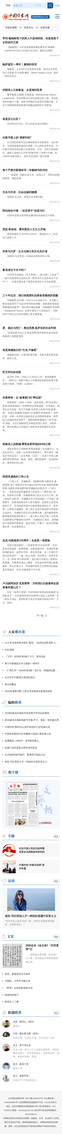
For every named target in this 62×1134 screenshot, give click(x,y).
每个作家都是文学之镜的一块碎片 (22, 663)
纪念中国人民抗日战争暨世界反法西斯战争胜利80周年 (32, 850)
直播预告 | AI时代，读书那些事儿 (22, 740)
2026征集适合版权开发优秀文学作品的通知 (27, 713)
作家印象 (45, 27)
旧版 (57, 5)
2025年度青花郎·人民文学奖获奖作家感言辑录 (28, 691)
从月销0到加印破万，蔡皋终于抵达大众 (25, 754)
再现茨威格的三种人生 (15, 476)
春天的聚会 (10, 684)
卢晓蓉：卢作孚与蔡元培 (17, 981)
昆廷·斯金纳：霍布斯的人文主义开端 (23, 229)
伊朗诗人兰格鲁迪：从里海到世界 (22, 90)
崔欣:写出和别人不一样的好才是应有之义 (26, 761)
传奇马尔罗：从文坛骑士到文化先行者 (24, 251)
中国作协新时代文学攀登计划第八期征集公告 (28, 733)
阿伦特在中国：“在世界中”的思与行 (23, 210)
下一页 (40, 615)
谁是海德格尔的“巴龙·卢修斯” (20, 350)
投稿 (8, 5)
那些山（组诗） (27, 1022)
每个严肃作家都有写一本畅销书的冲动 (24, 170)
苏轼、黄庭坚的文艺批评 (17, 974)
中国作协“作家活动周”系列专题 (31, 867)
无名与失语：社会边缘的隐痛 (19, 192)
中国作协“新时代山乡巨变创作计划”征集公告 (27, 727)
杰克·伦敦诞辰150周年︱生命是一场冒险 (26, 540)
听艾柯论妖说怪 (11, 372)
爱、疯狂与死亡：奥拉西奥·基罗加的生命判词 (29, 328)
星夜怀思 (24, 1076)
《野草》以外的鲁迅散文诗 (19, 988)
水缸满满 (9, 649)
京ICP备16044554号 (33, 1098)
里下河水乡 (25, 1045)
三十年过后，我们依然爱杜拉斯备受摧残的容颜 (30, 295)
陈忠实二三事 (12, 1001)
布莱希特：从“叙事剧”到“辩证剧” (22, 397)
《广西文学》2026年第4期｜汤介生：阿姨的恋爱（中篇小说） (32, 670)
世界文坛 (28, 27)
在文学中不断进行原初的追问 (20, 677)
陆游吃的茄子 (12, 995)
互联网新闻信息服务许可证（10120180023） (38, 1102)
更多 (56, 836)
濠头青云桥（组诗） (29, 1033)
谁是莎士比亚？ (11, 119)
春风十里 (24, 1064)
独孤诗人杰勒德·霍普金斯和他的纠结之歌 (26, 444)
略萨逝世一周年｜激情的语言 (19, 64)
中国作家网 (11, 27)
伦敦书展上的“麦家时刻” (17, 137)
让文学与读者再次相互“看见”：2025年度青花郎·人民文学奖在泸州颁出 (32, 642)
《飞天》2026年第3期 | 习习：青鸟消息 (25, 656)
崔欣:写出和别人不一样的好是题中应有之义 (30, 916)
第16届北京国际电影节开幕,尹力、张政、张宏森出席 (32, 720)
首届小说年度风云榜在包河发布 (21, 747)
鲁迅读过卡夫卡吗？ (14, 270)
